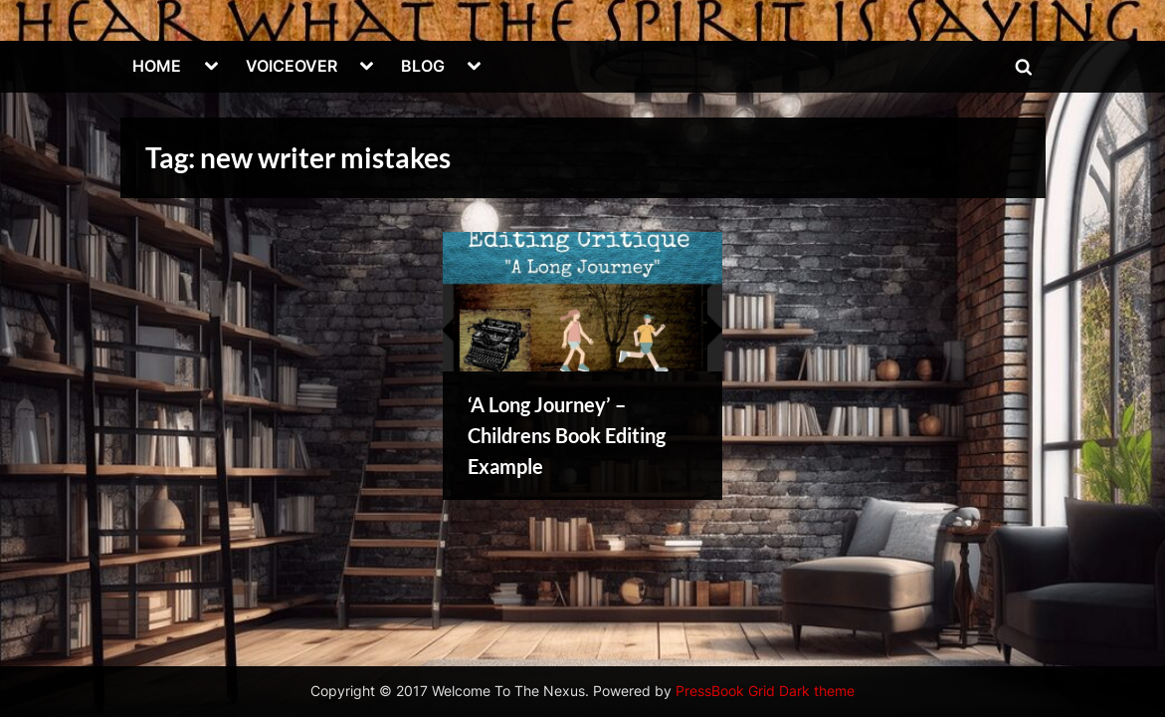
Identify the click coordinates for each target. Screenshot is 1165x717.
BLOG (423, 66)
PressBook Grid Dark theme (765, 691)
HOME (156, 66)
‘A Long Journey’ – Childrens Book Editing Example (567, 434)
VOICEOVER (291, 66)
